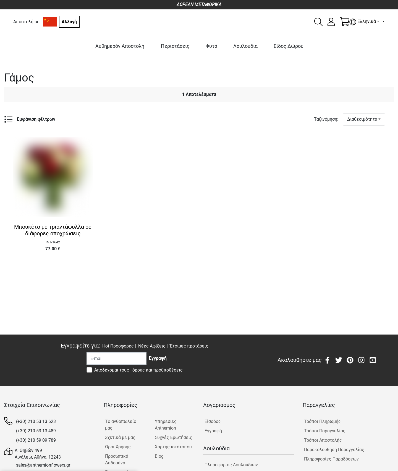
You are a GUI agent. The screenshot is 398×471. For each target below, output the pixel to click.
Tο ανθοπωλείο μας (120, 425)
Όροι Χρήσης (118, 446)
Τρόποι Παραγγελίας (324, 430)
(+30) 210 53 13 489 (36, 430)
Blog (159, 456)
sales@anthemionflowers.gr (43, 465)
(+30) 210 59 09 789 (36, 440)
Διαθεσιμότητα (362, 119)
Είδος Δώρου (288, 46)
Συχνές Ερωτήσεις (173, 437)
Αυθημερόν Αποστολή (119, 46)
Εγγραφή (213, 430)
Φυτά (211, 46)
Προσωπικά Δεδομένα (116, 459)
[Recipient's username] (116, 358)
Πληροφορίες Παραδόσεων (331, 459)
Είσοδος (213, 421)
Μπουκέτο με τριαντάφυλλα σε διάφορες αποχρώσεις (52, 230)
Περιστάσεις (175, 46)
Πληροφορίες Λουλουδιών (231, 464)
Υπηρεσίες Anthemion (166, 425)
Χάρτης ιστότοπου (173, 446)
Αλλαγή (69, 21)
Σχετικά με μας (120, 437)
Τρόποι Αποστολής (323, 440)
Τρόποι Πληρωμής (322, 421)
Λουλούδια (245, 46)
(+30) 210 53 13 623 (36, 421)
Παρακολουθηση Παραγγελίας (334, 449)
